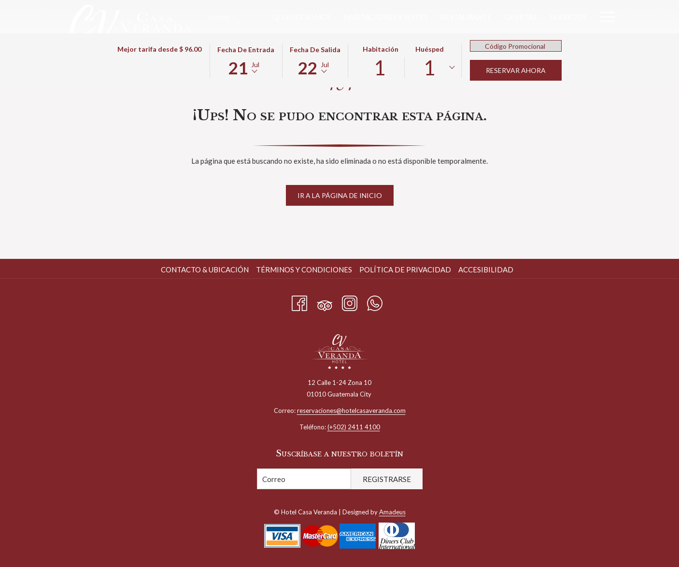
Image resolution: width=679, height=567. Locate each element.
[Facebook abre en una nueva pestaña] (299, 301)
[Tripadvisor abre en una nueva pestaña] (324, 301)
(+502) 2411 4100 (353, 427)
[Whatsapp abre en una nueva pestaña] (374, 301)
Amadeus (392, 512)
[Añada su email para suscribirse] (304, 478)
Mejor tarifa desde (159, 49)
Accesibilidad (485, 269)
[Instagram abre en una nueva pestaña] (349, 301)
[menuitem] (301, 16)
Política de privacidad (405, 269)
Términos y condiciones (304, 269)
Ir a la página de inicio (339, 195)
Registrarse (387, 479)
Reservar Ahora (516, 70)
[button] (245, 59)
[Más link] (604, 16)
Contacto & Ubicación (205, 269)
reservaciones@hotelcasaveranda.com (351, 410)
